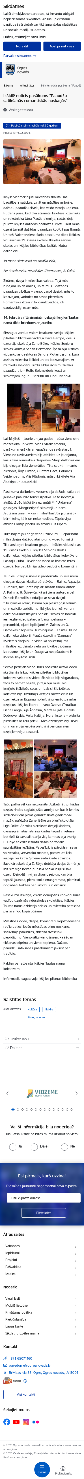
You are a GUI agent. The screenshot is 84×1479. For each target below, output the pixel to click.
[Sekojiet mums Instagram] (26, 1422)
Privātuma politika (18, 1312)
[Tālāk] (76, 1093)
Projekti (11, 1260)
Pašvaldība (13, 1267)
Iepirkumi (12, 1253)
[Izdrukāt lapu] (42, 1039)
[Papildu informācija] (25, 1381)
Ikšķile (49, 1009)
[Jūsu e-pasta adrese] (44, 1198)
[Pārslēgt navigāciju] (42, 1469)
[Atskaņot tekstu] (21, 109)
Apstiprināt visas (62, 46)
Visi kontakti (26, 1394)
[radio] (15, 1146)
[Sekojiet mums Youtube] (16, 1421)
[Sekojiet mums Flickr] (35, 1421)
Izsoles (10, 1274)
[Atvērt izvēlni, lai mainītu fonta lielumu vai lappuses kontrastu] (63, 1471)
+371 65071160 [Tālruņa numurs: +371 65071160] (20, 1358)
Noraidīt (22, 46)
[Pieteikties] (43, 1213)
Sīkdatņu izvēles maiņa (22, 1333)
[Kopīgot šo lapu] (42, 1047)
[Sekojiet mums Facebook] (6, 1422)
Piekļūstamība (15, 1319)
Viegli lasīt (12, 1298)
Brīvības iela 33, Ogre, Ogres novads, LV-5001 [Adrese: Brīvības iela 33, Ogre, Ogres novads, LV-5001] (43, 1372)
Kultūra (32, 1009)
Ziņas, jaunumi (36, 1017)
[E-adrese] (12, 1381)
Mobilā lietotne (16, 1305)
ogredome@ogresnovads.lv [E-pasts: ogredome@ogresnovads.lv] (29, 1365)
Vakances (12, 1246)
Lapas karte (14, 1326)
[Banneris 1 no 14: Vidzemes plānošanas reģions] (42, 1093)
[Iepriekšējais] (7, 1093)
